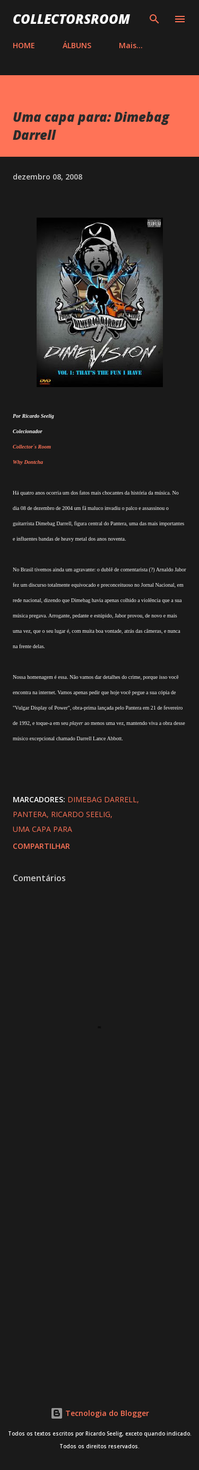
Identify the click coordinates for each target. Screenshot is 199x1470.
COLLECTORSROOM (71, 19)
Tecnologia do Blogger (99, 1413)
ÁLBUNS (77, 45)
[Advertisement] (99, 1262)
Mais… (131, 45)
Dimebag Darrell (102, 799)
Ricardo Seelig (80, 814)
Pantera (30, 814)
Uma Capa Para (42, 829)
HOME (24, 45)
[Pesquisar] (154, 19)
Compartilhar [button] (41, 846)
